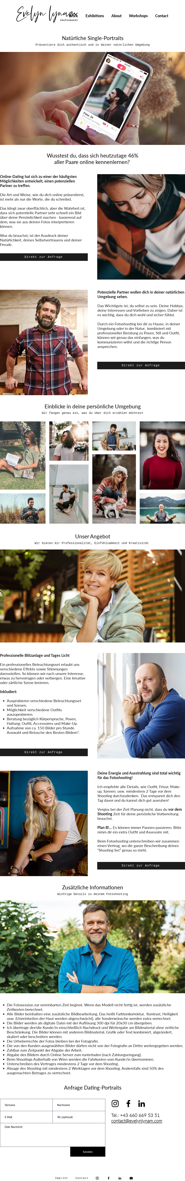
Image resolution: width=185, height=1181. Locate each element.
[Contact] (82, 1178)
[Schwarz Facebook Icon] (128, 1103)
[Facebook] (108, 1178)
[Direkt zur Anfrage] (44, 257)
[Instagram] (97, 1178)
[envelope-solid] (131, 1178)
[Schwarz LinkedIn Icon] (141, 1103)
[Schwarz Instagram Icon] (115, 1103)
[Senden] (87, 1152)
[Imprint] (62, 1178)
